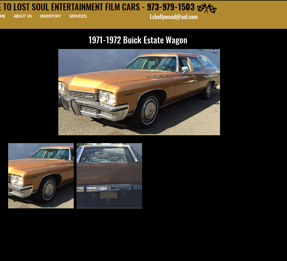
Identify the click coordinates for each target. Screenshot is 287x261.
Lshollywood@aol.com (174, 16)
